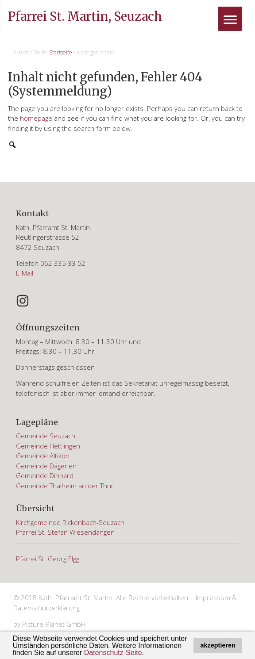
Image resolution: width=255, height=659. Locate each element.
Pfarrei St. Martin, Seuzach (85, 16)
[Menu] (230, 19)
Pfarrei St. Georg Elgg (47, 558)
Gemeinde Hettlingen (48, 445)
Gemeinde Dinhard (44, 475)
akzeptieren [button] (218, 645)
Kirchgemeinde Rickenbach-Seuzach (70, 522)
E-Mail (24, 272)
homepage (36, 118)
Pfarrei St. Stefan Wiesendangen (65, 532)
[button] (147, 653)
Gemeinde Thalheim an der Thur (65, 485)
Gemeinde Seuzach (45, 435)
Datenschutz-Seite (113, 652)
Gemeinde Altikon (43, 455)
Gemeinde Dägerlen (46, 465)
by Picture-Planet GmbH (49, 624)
